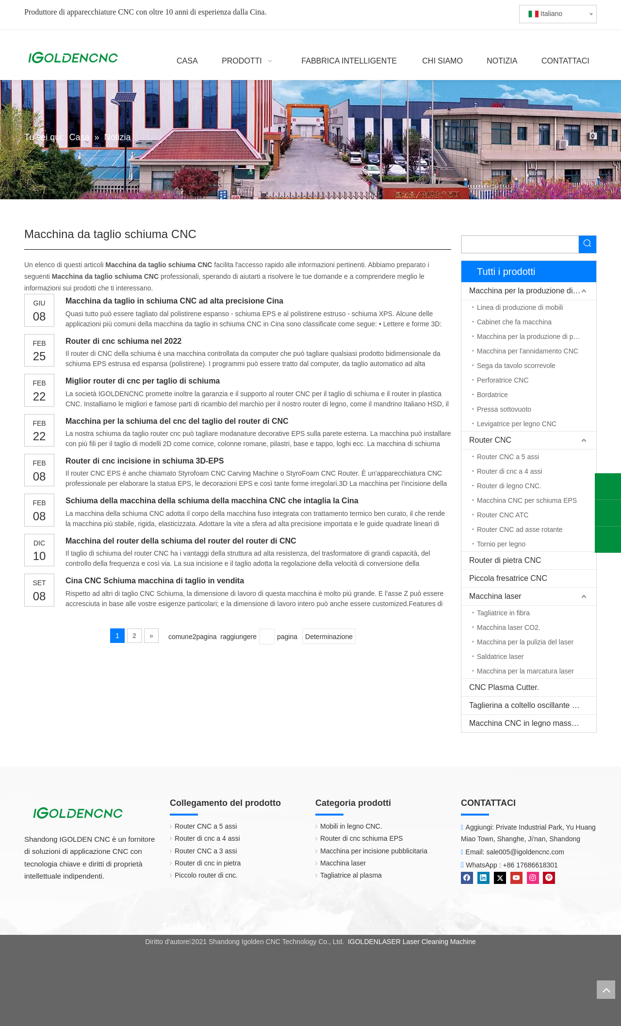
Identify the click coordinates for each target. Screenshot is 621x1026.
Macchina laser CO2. (508, 627)
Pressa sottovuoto (504, 409)
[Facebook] (468, 877)
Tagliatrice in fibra (503, 613)
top (606, 989)
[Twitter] (501, 877)
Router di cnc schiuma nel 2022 (123, 341)
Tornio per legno (501, 544)
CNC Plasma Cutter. (504, 687)
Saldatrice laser (500, 656)
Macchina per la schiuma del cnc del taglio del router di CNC (177, 421)
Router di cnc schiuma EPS (356, 838)
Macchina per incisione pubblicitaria (369, 851)
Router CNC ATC (502, 515)
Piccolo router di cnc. (201, 875)
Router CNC (490, 440)
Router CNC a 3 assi (201, 851)
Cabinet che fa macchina (514, 322)
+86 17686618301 (530, 865)
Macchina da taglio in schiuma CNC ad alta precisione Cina (174, 301)
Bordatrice (492, 395)
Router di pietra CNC (505, 560)
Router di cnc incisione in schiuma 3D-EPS (144, 461)
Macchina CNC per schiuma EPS (527, 500)
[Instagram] (534, 877)
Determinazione (329, 637)
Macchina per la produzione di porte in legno (536, 336)
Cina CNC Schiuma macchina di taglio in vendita (154, 581)
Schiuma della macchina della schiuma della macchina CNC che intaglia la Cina (212, 501)
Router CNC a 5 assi (508, 457)
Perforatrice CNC (503, 380)
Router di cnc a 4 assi (509, 471)
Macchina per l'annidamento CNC (527, 351)
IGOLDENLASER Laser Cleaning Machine (412, 942)
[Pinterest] (549, 877)
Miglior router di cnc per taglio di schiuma (142, 381)
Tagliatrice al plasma (346, 875)
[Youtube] (517, 877)
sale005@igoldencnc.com (525, 852)
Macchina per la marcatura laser (525, 671)
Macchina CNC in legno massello (526, 723)
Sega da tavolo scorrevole (516, 365)
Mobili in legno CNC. (346, 826)
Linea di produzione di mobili (520, 307)
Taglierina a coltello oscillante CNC (528, 705)
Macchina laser (495, 596)
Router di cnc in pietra (203, 863)
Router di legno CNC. (509, 486)
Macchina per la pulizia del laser (525, 642)
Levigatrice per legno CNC (516, 424)
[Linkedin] (484, 877)
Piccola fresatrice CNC (508, 578)
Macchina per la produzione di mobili (532, 291)
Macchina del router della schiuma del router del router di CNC (180, 541)
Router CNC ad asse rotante (520, 529)
